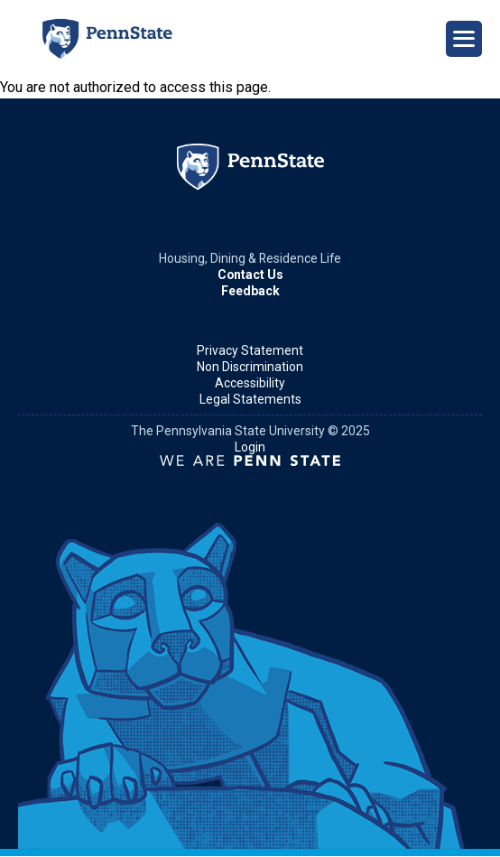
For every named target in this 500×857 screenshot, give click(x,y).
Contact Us (250, 274)
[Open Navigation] (464, 39)
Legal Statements (250, 399)
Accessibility (250, 383)
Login (250, 447)
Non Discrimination (250, 366)
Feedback (250, 291)
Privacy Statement (250, 350)
